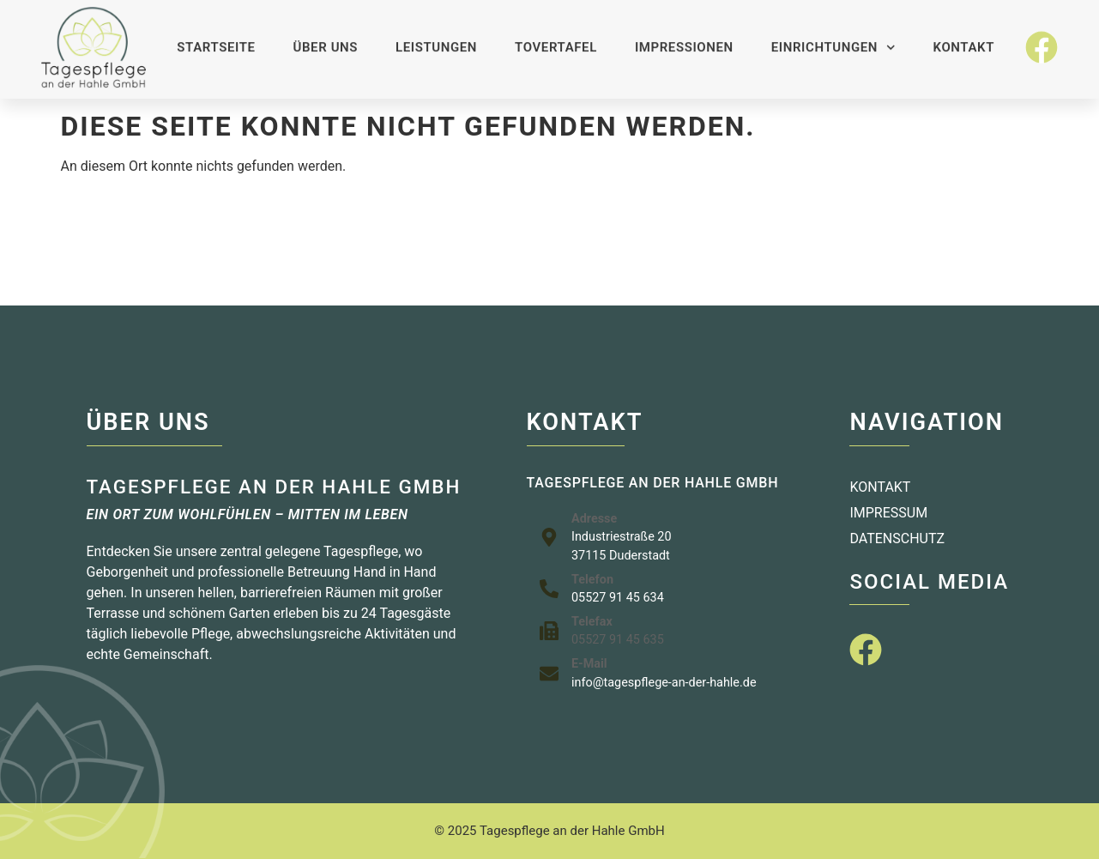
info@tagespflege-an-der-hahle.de (664, 682)
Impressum (888, 513)
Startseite (216, 38)
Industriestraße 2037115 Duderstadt (621, 546)
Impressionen (684, 38)
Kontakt (963, 38)
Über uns (326, 38)
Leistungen (436, 38)
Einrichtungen (833, 39)
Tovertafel (556, 38)
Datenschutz (897, 538)
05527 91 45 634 (617, 597)
